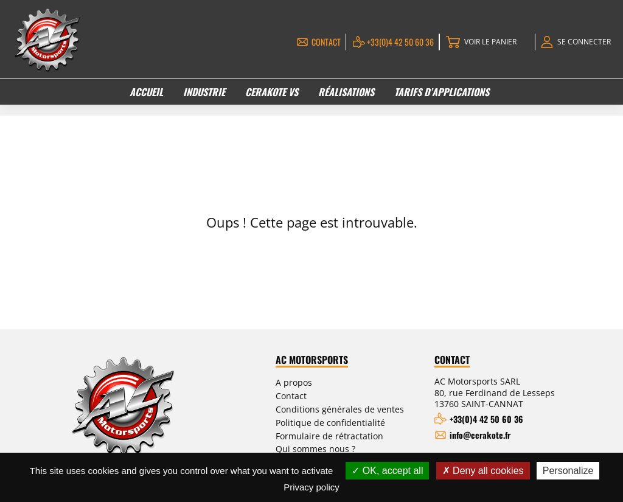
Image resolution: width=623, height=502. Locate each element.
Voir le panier (483, 41)
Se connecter (582, 41)
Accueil (147, 91)
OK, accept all (387, 470)
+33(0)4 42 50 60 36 (391, 41)
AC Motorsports (328, 360)
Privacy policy (311, 487)
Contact (317, 41)
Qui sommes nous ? (330, 445)
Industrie (204, 91)
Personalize (568, 470)
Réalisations (347, 91)
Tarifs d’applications (442, 91)
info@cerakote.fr (487, 434)
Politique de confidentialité (341, 420)
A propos (308, 382)
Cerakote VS (272, 91)
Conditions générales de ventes (351, 408)
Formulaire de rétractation (340, 433)
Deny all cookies (483, 470)
